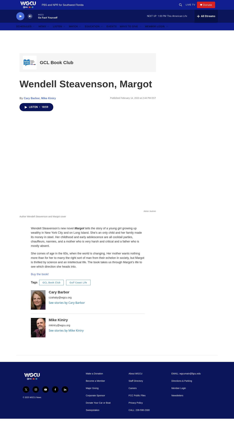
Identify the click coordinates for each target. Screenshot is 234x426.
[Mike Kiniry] (38, 335)
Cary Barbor (31, 105)
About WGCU (135, 381)
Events (112, 33)
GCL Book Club (56, 69)
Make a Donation (94, 381)
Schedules (24, 33)
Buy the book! (40, 281)
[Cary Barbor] (38, 307)
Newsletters (177, 403)
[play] (20, 23)
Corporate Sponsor (95, 403)
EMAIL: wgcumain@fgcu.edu (186, 381)
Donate (209, 8)
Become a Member (95, 388)
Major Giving (92, 395)
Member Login (155, 33)
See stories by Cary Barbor (67, 310)
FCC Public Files (137, 403)
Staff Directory (136, 388)
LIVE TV (192, 8)
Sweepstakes (92, 417)
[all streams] (206, 23)
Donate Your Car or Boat (98, 410)
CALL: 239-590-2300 (139, 417)
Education (92, 33)
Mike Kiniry (48, 105)
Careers (133, 395)
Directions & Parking (181, 388)
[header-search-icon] (182, 8)
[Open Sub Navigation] (34, 33)
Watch (73, 33)
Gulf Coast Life (78, 290)
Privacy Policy (136, 410)
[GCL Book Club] (30, 70)
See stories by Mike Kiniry (66, 338)
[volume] (30, 23)
